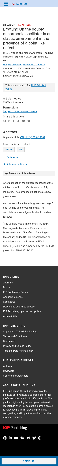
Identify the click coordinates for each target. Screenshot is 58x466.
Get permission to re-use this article (20, 111)
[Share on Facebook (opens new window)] (14, 120)
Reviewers (8, 370)
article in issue (20, 173)
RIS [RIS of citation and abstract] (20, 149)
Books (6, 287)
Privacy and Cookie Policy (17, 346)
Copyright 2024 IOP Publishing (20, 331)
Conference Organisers (15, 375)
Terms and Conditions (15, 336)
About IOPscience (13, 297)
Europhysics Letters (12, 64)
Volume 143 (28, 64)
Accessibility (10, 316)
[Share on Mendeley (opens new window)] (23, 120)
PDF (28, 461)
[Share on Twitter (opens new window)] (18, 120)
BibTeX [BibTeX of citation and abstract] (8, 149)
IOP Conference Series (15, 292)
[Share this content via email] (4, 120)
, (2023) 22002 (32, 137)
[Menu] (6, 3)
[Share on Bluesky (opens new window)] (29, 120)
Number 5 (40, 64)
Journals (8, 282)
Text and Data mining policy (18, 350)
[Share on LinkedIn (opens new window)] (9, 120)
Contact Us (9, 301)
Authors (7, 366)
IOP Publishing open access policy (22, 311)
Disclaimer (9, 341)
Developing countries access (19, 306)
